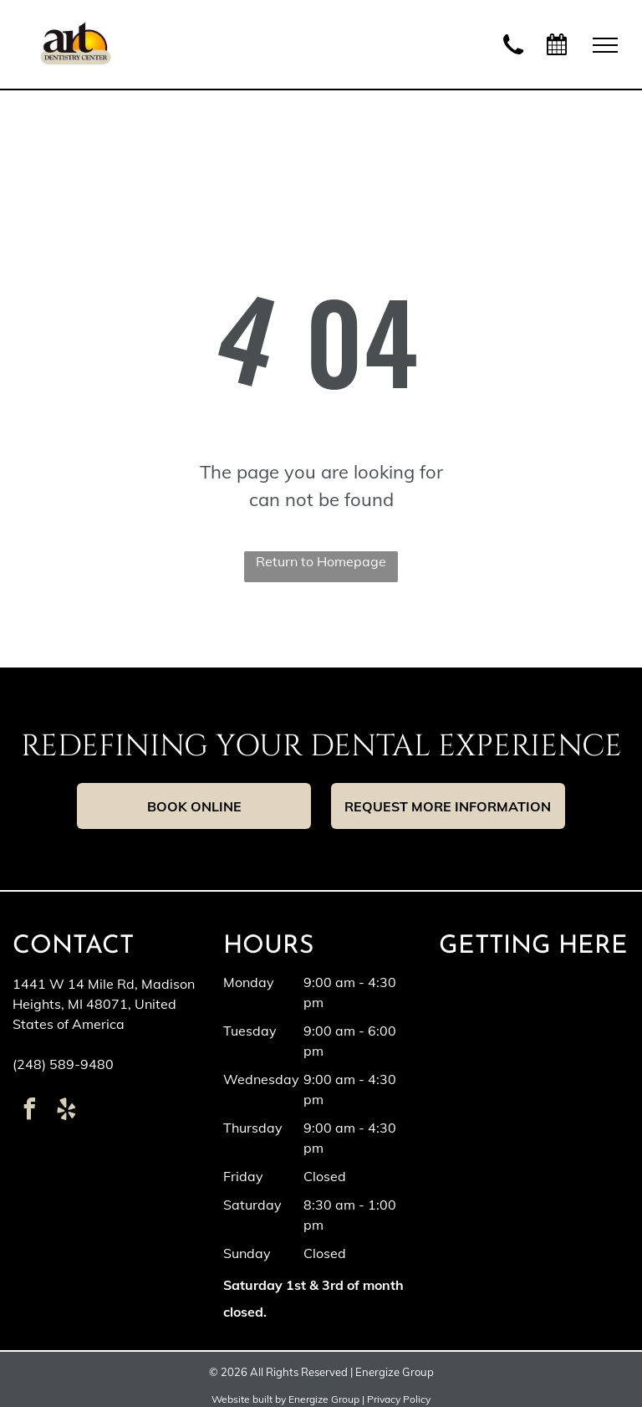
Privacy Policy (399, 1399)
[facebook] (29, 1111)
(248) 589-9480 (63, 1064)
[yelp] (66, 1111)
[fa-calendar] (557, 51)
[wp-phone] (513, 56)
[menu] (605, 45)
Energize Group (323, 1399)
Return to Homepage (321, 561)
